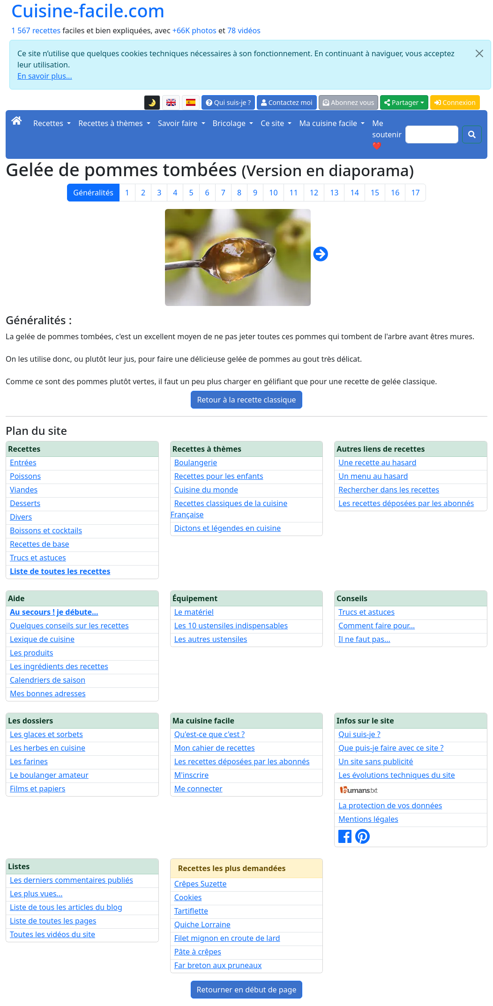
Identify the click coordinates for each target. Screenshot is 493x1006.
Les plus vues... (36, 893)
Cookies (188, 897)
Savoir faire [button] (179, 123)
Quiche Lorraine (202, 924)
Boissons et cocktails (46, 530)
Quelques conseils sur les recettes (69, 625)
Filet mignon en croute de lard (227, 938)
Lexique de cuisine (42, 639)
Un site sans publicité (375, 761)
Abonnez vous (348, 102)
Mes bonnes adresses (48, 693)
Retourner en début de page (247, 989)
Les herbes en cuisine (47, 748)
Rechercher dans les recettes (388, 489)
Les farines (29, 761)
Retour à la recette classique (246, 400)
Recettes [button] (49, 123)
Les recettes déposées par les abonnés (406, 503)
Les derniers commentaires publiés (71, 880)
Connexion (455, 102)
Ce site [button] (273, 123)
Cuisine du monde (206, 489)
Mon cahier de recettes (214, 748)
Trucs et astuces (38, 557)
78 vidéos (244, 30)
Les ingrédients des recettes (59, 666)
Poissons (25, 476)
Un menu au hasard (373, 476)
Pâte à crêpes (197, 951)
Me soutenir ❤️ (387, 134)
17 (415, 192)
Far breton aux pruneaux (218, 965)
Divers (21, 517)
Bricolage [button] (230, 123)
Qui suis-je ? (228, 102)
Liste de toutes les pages (53, 921)
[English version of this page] (171, 102)
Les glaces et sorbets (46, 734)
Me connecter (198, 788)
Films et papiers (37, 788)
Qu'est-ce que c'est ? (209, 734)
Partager (401, 102)
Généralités (93, 192)
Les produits (31, 653)
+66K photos (194, 30)
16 (395, 192)
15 (375, 192)
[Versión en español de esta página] (191, 102)
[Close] (479, 53)
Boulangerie (195, 462)
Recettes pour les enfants (218, 476)
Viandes (23, 489)
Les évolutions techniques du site (396, 775)
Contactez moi (286, 102)
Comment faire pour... (376, 625)
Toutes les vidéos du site (52, 934)
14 (354, 192)
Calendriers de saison (47, 680)
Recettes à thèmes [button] (111, 123)
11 (294, 192)
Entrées (23, 462)
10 (273, 192)
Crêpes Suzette (200, 884)
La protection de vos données (390, 805)
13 (334, 192)
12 (314, 192)
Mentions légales (368, 819)
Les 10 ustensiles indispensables (231, 625)
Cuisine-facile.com (87, 10)
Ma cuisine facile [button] (329, 123)
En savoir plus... (44, 76)
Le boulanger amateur (49, 775)
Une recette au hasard (377, 462)
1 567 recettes (35, 30)
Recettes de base (39, 544)
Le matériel (194, 612)
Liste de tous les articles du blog (66, 907)
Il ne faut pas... (364, 639)
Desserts (25, 503)
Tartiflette (191, 911)
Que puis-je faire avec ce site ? (390, 748)
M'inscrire (191, 775)
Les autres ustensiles (210, 639)
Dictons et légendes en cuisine (227, 528)
